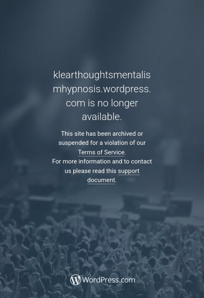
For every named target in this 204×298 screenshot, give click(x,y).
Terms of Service (101, 152)
